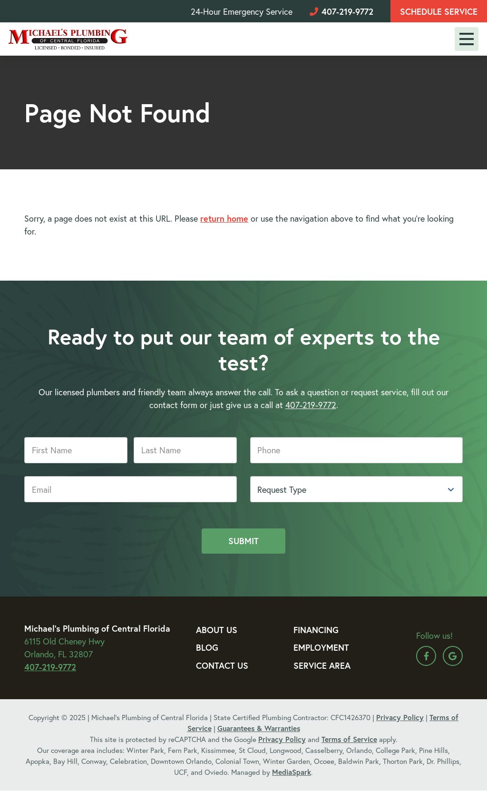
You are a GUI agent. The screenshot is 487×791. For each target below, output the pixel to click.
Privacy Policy (400, 717)
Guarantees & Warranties (258, 728)
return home (224, 218)
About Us (216, 629)
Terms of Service (349, 739)
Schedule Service (438, 11)
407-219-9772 (341, 11)
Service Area (322, 665)
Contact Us (222, 665)
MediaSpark (291, 772)
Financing (316, 629)
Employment (321, 647)
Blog (207, 647)
